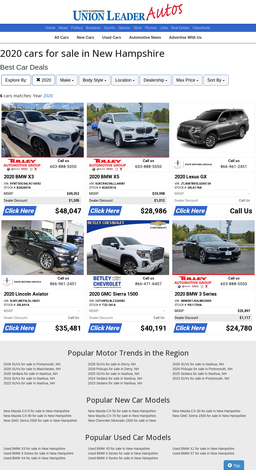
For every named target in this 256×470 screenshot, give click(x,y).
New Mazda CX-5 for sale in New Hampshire (37, 411)
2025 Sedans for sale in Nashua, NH (199, 374)
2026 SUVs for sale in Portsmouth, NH (32, 364)
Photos (151, 28)
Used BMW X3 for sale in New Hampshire (34, 448)
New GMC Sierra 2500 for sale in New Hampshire (40, 420)
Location (125, 80)
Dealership (155, 80)
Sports (110, 28)
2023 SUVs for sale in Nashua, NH (29, 383)
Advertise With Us (185, 37)
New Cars (85, 37)
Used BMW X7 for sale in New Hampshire (203, 453)
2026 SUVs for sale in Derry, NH (112, 364)
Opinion (124, 28)
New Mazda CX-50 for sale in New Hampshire (122, 411)
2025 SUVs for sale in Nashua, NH (113, 374)
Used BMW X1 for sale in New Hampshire (203, 448)
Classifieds (201, 28)
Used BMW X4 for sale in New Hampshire (34, 458)
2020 (43, 80)
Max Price (187, 80)
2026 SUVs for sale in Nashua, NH (198, 364)
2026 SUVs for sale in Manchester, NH (32, 369)
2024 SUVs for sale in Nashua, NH (29, 378)
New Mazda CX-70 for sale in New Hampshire (122, 416)
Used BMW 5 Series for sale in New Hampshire (123, 453)
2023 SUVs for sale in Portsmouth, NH (200, 378)
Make (67, 80)
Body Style (94, 80)
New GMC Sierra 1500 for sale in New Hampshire (209, 416)
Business (94, 28)
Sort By (216, 80)
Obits (138, 28)
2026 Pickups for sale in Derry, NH (113, 369)
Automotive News (145, 37)
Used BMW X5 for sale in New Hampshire (119, 448)
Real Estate (180, 28)
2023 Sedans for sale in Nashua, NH (115, 383)
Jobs (164, 28)
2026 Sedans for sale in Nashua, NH (31, 374)
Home (50, 28)
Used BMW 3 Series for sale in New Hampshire (39, 453)
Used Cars (111, 37)
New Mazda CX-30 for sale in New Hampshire (206, 411)
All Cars (61, 37)
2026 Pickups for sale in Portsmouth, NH (202, 369)
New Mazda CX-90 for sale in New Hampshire (38, 416)
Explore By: (16, 80)
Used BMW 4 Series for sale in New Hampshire (123, 458)
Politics (77, 28)
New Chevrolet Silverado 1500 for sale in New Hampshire (122, 421)
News (63, 28)
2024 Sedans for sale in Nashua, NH (115, 378)
